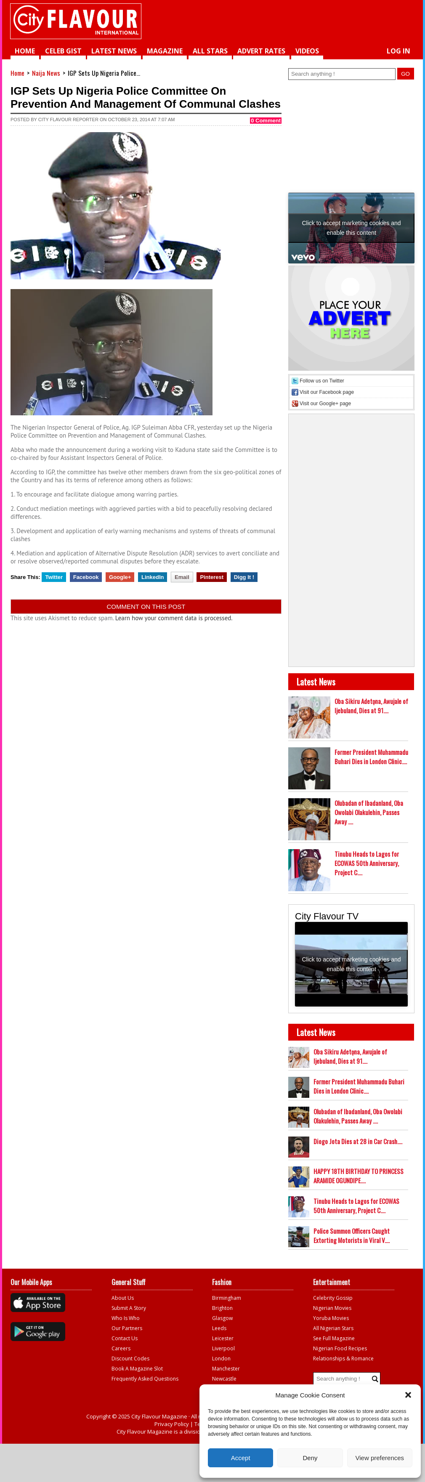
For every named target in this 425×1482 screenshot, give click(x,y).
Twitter (54, 577)
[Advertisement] (307, 21)
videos (307, 51)
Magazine (165, 51)
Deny (310, 1457)
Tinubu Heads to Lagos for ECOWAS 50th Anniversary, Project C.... (367, 863)
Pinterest (211, 577)
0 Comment (266, 120)
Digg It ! (244, 577)
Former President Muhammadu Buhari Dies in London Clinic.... (371, 756)
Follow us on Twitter (322, 381)
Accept (240, 1457)
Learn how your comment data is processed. (174, 618)
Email (182, 577)
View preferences (380, 1457)
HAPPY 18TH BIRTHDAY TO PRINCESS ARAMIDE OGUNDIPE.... (358, 1175)
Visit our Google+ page (325, 403)
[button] (408, 1395)
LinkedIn (152, 577)
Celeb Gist (63, 51)
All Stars (210, 51)
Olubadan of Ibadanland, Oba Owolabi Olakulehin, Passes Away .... (369, 812)
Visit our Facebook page (327, 392)
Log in (398, 51)
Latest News (114, 51)
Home (25, 51)
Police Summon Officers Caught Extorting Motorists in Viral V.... (351, 1235)
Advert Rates (261, 51)
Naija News (46, 73)
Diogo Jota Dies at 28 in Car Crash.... (357, 1141)
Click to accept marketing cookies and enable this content (351, 228)
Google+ (120, 577)
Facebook (86, 577)
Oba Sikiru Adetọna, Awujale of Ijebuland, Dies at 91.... (371, 705)
